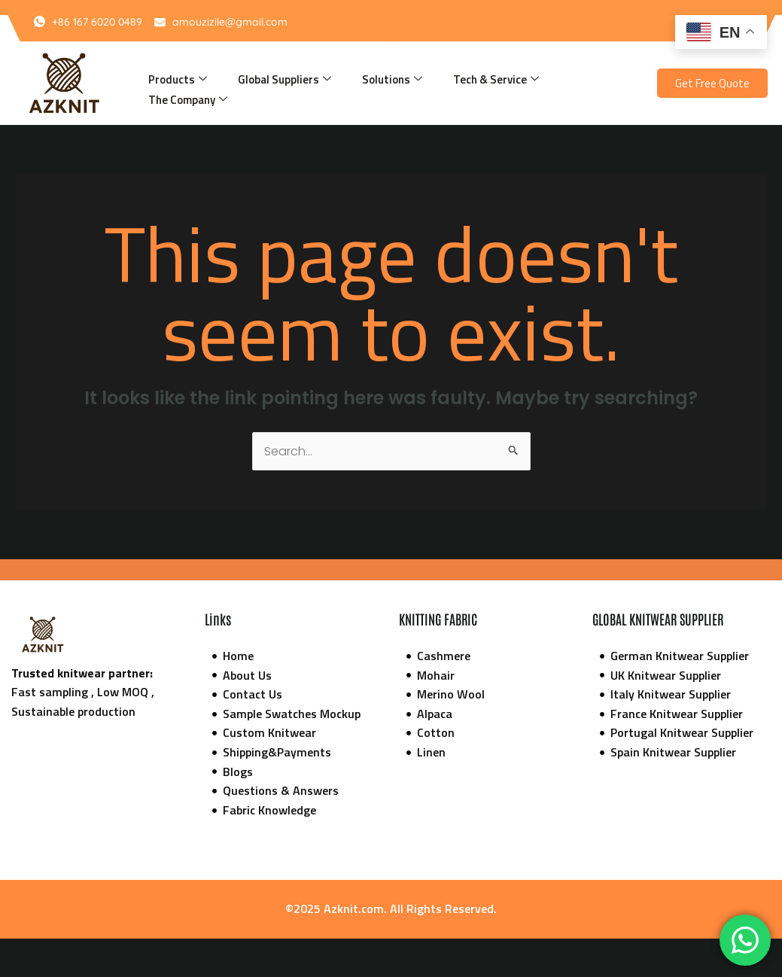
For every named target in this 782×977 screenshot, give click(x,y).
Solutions (392, 80)
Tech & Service (496, 80)
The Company (187, 100)
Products (177, 80)
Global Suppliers (284, 80)
